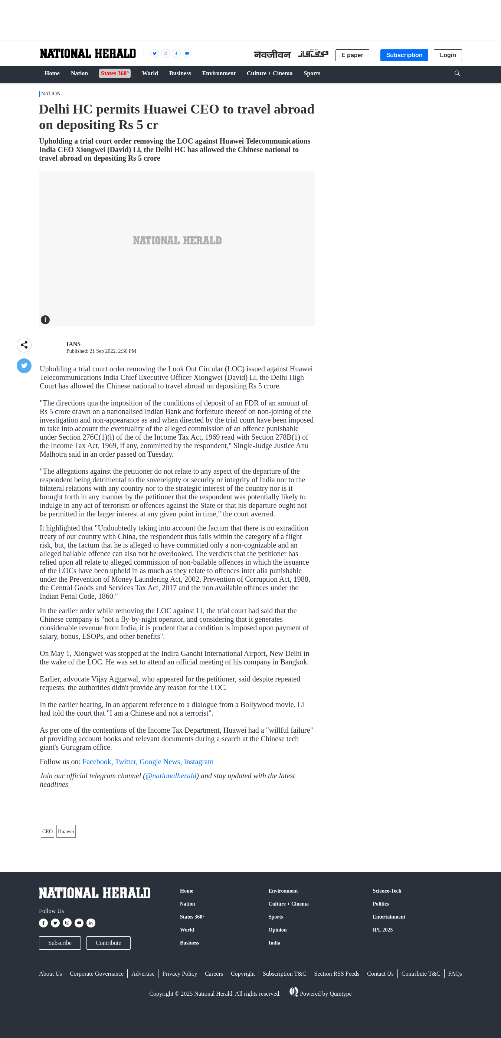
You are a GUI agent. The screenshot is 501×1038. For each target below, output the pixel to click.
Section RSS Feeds (336, 1020)
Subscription (404, 55)
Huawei (66, 874)
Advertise (142, 1020)
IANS (73, 344)
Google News (160, 762)
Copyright (243, 1020)
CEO (47, 874)
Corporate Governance (97, 1020)
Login (448, 55)
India (275, 989)
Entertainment (389, 963)
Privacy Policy (179, 1020)
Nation (50, 93)
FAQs (455, 1020)
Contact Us (380, 1020)
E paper (352, 55)
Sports (276, 963)
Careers (214, 1020)
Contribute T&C (421, 1020)
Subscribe (60, 989)
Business (189, 989)
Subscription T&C (285, 1020)
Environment (283, 937)
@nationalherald (170, 776)
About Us (50, 1020)
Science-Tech (387, 937)
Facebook (96, 762)
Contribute (108, 989)
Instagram (199, 762)
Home (186, 937)
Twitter (125, 762)
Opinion (278, 976)
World (187, 976)
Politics (381, 950)
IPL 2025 (383, 976)
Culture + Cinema (289, 950)
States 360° (192, 963)
